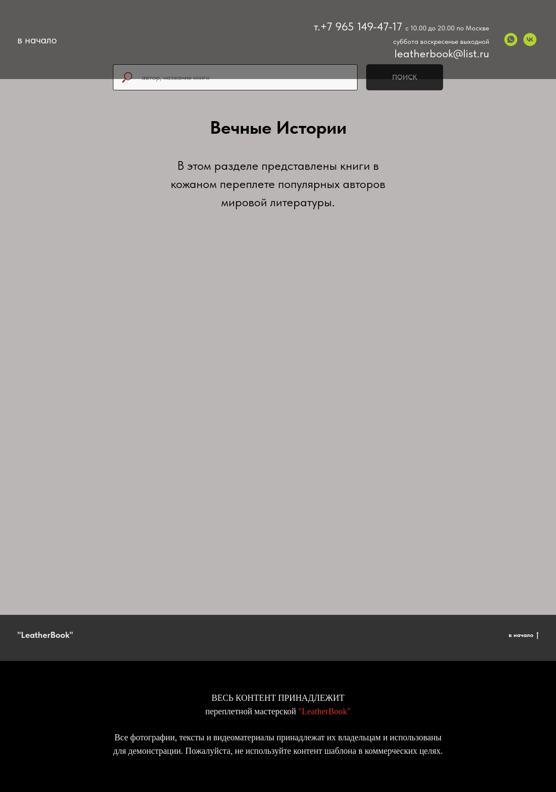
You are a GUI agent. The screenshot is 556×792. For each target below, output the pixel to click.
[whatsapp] (510, 39)
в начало (524, 635)
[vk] (529, 39)
